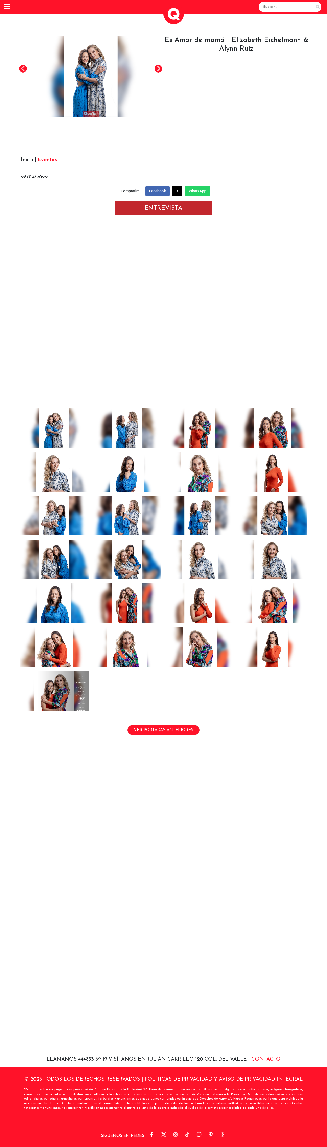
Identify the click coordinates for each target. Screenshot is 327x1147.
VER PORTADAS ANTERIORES (163, 730)
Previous (23, 69)
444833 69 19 (93, 1059)
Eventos (47, 159)
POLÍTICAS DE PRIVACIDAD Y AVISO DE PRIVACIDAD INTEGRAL (224, 1079)
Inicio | (28, 159)
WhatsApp (197, 191)
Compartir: (130, 191)
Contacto (266, 1059)
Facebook (157, 191)
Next (158, 69)
